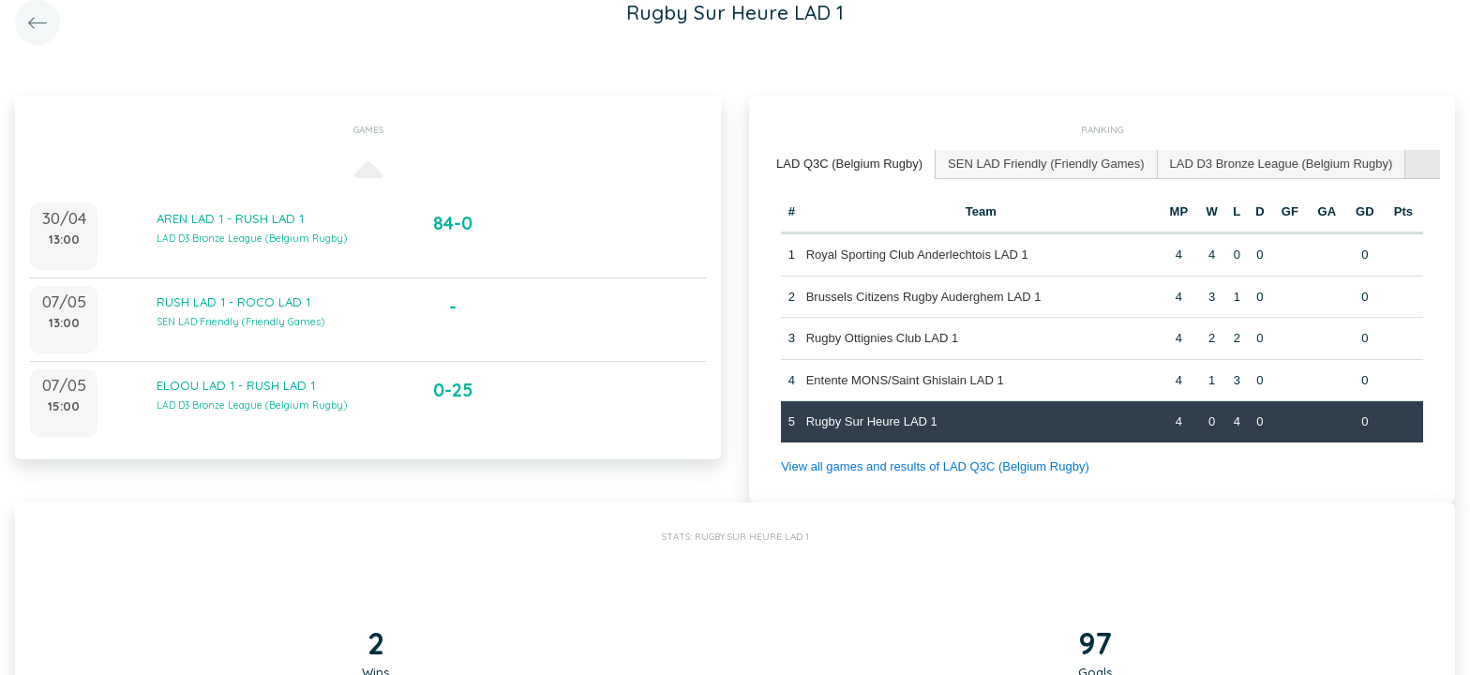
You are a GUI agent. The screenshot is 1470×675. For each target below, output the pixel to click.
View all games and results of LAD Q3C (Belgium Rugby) (935, 466)
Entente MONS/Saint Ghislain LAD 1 (905, 380)
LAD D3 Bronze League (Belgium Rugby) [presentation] (1281, 164)
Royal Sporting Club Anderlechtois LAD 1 (917, 255)
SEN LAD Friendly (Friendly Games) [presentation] (1046, 164)
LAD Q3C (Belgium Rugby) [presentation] (849, 164)
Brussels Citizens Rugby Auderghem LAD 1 (924, 297)
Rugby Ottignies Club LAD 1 (882, 338)
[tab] (850, 164)
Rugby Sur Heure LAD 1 (872, 421)
